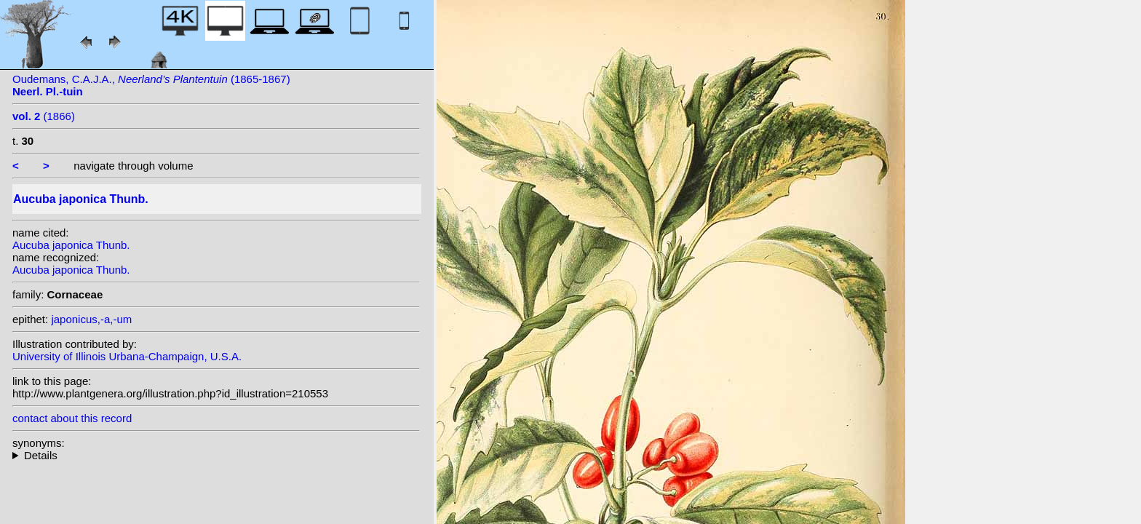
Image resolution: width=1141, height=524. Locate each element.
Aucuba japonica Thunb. (71, 245)
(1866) (43, 116)
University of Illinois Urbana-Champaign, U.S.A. (127, 356)
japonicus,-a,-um (91, 319)
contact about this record (72, 418)
